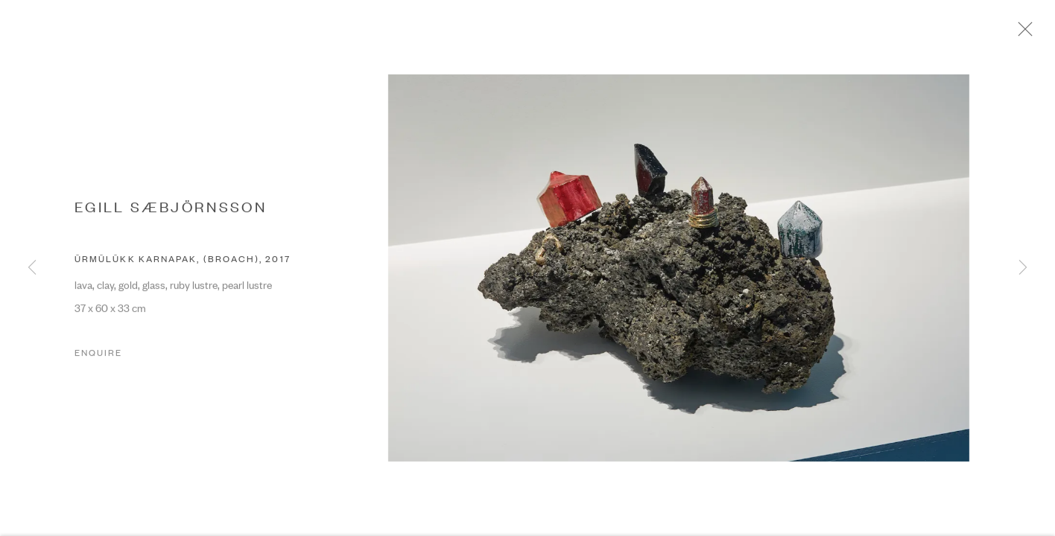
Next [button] (1023, 268)
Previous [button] (32, 268)
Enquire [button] (98, 358)
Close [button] (1034, 33)
